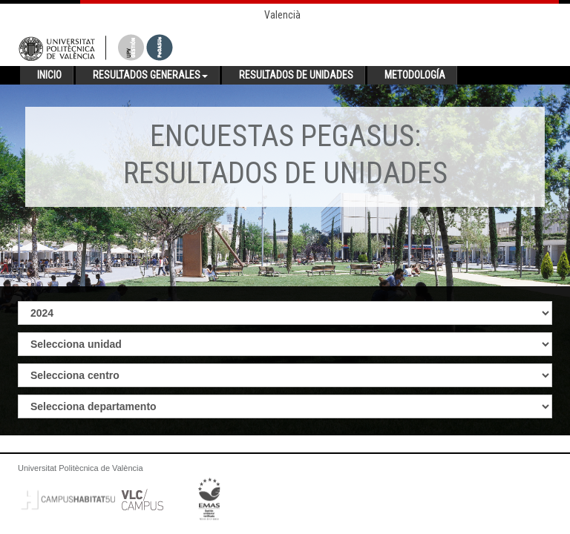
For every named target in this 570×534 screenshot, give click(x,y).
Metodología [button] (414, 75)
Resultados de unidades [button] (296, 75)
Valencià (282, 15)
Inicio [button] (49, 75)
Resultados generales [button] (150, 75)
